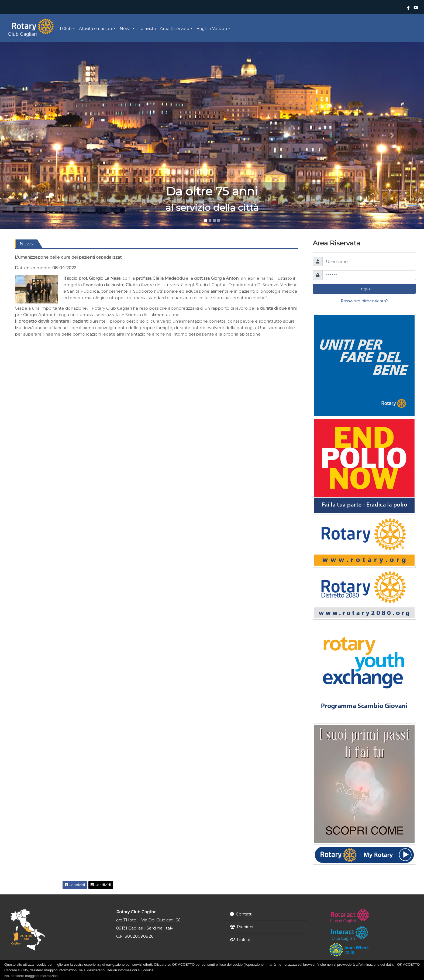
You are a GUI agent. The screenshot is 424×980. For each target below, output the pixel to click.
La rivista (147, 28)
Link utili (245, 939)
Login (364, 288)
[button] (32, 135)
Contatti (244, 914)
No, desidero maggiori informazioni (31, 976)
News (125, 28)
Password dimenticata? (364, 300)
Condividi (75, 885)
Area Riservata (174, 28)
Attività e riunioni (96, 28)
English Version (212, 28)
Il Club (65, 28)
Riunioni (245, 926)
